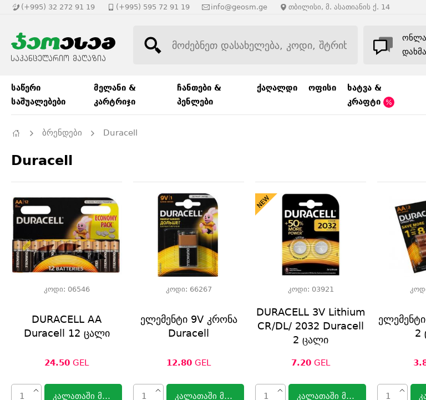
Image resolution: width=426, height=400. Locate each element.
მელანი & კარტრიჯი (115, 95)
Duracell (120, 133)
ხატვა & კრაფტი (370, 95)
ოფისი (322, 88)
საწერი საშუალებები (38, 95)
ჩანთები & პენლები (199, 95)
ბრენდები (62, 133)
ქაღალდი (277, 88)
